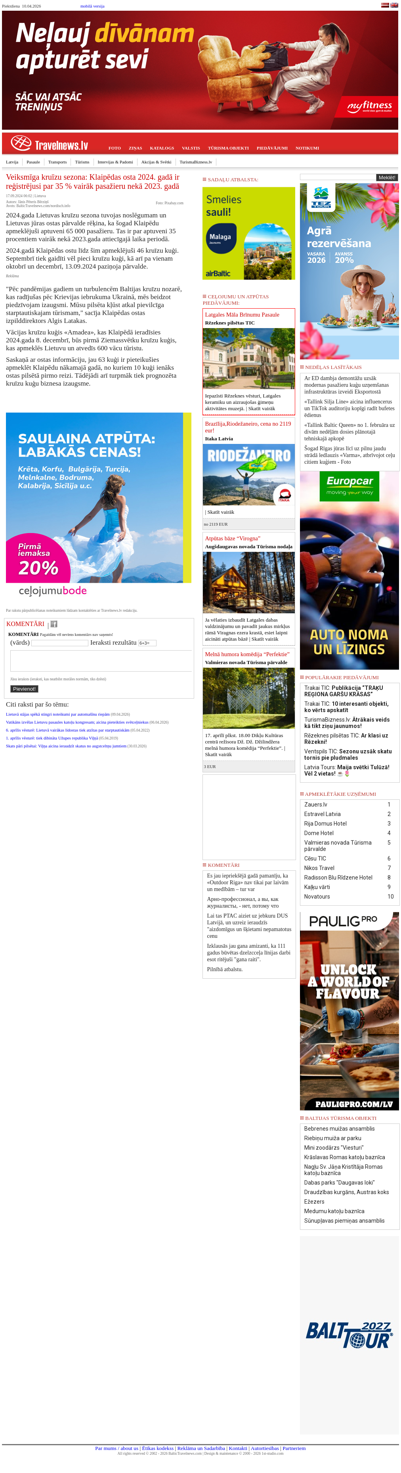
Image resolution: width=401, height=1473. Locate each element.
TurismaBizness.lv (196, 161)
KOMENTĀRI (25, 623)
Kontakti (238, 1448)
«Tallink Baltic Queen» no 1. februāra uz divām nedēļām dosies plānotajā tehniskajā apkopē (349, 432)
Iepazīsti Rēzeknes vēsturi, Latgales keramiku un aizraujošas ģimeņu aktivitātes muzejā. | (243, 402)
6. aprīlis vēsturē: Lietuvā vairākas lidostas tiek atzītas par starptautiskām (68, 735)
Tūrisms (82, 161)
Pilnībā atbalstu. (225, 969)
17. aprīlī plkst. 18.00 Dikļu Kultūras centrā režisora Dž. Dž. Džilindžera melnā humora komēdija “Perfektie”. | (245, 744)
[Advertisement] (249, 814)
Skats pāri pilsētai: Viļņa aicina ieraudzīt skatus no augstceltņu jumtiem (66, 751)
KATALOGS (162, 148)
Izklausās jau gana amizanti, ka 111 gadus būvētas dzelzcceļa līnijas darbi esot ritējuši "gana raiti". (248, 952)
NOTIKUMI (307, 148)
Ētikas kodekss (158, 1448)
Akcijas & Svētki (156, 161)
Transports (57, 161)
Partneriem (294, 1448)
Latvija (12, 161)
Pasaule (33, 161)
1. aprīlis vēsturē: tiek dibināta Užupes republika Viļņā (52, 743)
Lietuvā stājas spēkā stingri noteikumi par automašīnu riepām (58, 719)
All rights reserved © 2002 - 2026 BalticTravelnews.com (160, 1454)
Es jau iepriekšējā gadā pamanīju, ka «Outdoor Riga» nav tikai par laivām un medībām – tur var (247, 882)
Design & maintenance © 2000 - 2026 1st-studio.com (244, 1454)
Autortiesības (265, 1448)
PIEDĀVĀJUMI (272, 148)
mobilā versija (92, 6)
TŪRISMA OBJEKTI (228, 148)
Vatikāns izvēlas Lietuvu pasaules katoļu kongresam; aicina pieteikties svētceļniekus (77, 727)
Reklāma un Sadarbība (201, 1448)
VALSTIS (191, 148)
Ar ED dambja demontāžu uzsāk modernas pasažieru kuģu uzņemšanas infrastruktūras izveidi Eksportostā (346, 385)
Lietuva (40, 196)
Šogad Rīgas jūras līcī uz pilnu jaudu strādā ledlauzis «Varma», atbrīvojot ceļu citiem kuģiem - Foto (349, 455)
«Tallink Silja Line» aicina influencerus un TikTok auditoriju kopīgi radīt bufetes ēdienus (349, 408)
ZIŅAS (135, 148)
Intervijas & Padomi (115, 161)
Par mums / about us (116, 1448)
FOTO (115, 148)
